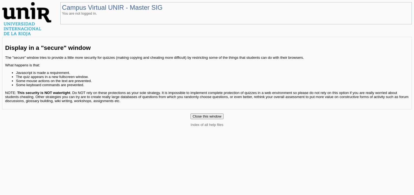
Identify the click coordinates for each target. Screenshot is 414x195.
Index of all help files (207, 125)
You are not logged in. (79, 13)
